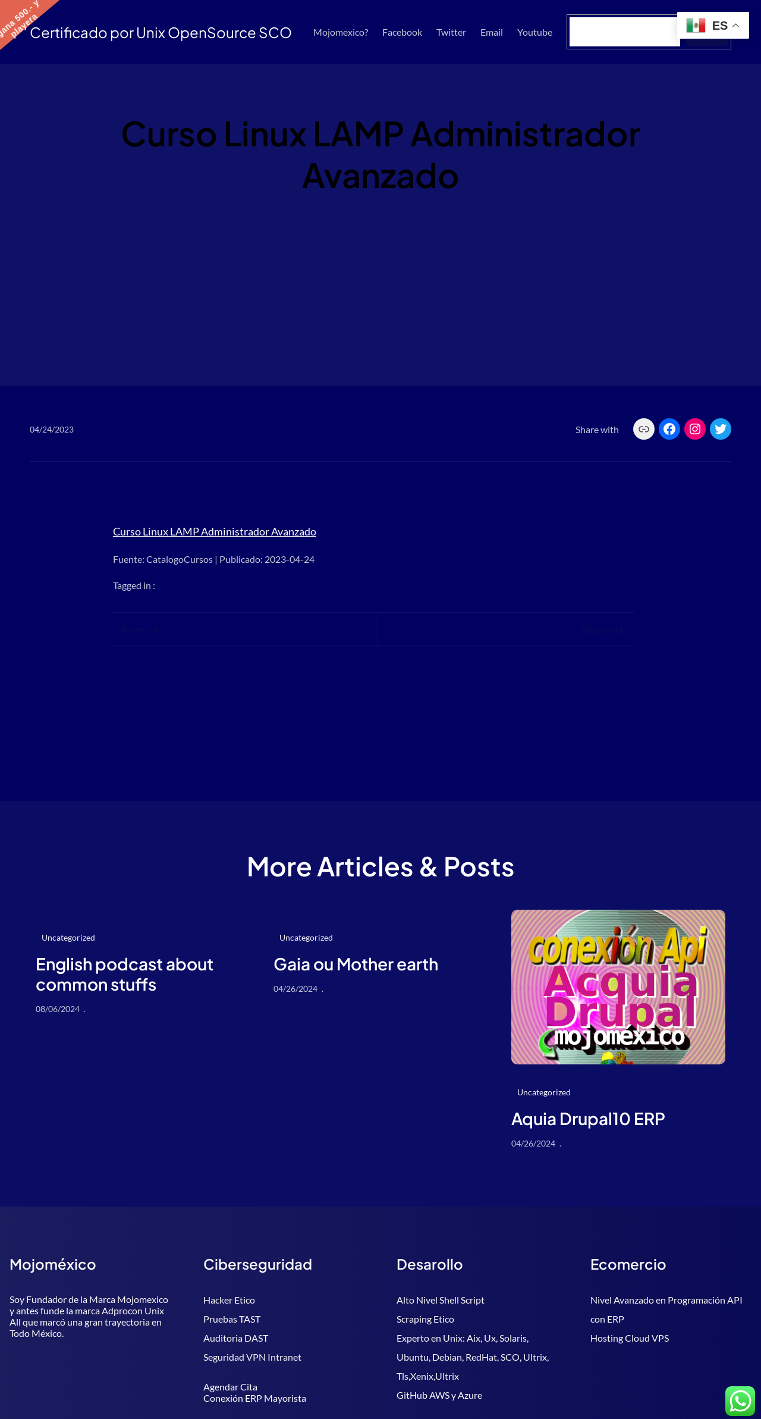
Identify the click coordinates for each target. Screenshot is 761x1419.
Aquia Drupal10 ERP (588, 1118)
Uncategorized (68, 937)
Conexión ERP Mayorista (254, 1398)
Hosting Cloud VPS (629, 1337)
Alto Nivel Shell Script (441, 1299)
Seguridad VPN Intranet (252, 1356)
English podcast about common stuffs (124, 974)
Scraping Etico (425, 1318)
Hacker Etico (229, 1299)
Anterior (139, 628)
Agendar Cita (230, 1386)
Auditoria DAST (235, 1337)
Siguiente (602, 628)
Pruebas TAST (231, 1318)
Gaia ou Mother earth (355, 964)
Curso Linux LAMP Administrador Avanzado (214, 531)
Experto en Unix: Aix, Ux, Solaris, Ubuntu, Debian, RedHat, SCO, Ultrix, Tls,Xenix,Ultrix (473, 1357)
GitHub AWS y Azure (439, 1395)
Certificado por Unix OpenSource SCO (161, 32)
